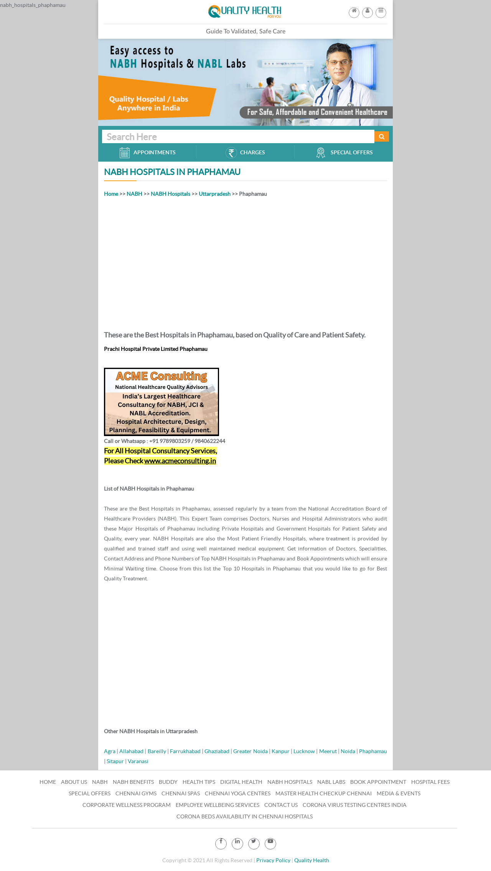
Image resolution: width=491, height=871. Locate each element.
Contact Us (281, 805)
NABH (134, 194)
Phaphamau (373, 751)
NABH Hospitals (170, 194)
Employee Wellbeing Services (217, 805)
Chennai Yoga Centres (237, 793)
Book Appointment (378, 782)
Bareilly (157, 751)
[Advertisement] (245, 262)
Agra (109, 751)
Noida (348, 751)
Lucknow (304, 751)
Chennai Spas (180, 793)
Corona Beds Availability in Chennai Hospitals (244, 816)
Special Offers (89, 793)
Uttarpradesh (215, 194)
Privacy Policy (273, 860)
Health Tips (199, 782)
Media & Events (398, 793)
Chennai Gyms (136, 793)
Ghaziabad (216, 751)
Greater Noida (250, 751)
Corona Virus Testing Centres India (355, 805)
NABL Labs (331, 782)
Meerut (328, 751)
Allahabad (131, 751)
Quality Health (311, 860)
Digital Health (241, 782)
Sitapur (115, 761)
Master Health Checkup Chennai (323, 793)
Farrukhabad (185, 751)
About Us (74, 782)
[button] (381, 10)
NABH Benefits (133, 782)
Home (111, 194)
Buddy (168, 782)
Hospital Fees (430, 782)
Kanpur (281, 751)
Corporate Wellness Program (126, 805)
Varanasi (138, 761)
